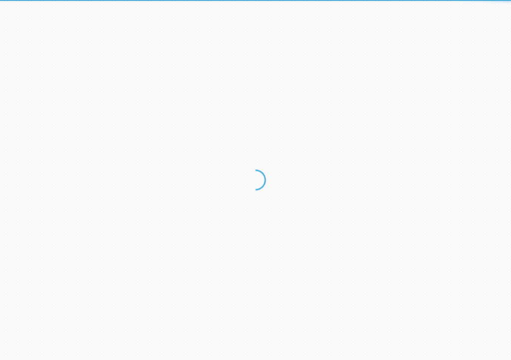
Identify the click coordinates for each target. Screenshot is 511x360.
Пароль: (139, 83)
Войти (149, 122)
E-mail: (137, 48)
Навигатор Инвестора (189, 266)
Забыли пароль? (293, 120)
